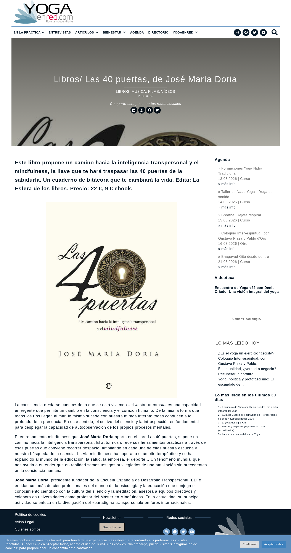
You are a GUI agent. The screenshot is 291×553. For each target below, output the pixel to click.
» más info (227, 184)
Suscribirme (112, 527)
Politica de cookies (30, 514)
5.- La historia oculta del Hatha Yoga (239, 434)
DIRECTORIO (158, 32)
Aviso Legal (24, 522)
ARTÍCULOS (84, 32)
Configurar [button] (250, 544)
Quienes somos (28, 529)
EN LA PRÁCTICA (27, 32)
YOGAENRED (183, 32)
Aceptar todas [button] (273, 544)
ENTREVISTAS (60, 32)
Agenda (222, 159)
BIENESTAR (112, 32)
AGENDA (137, 32)
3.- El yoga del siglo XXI (232, 422)
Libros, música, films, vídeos (145, 91)
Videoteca (225, 278)
